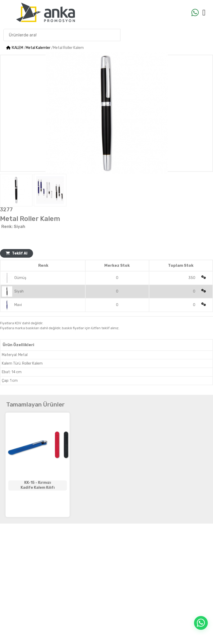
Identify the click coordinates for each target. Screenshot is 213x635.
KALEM (17, 48)
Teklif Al (16, 253)
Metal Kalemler (38, 48)
